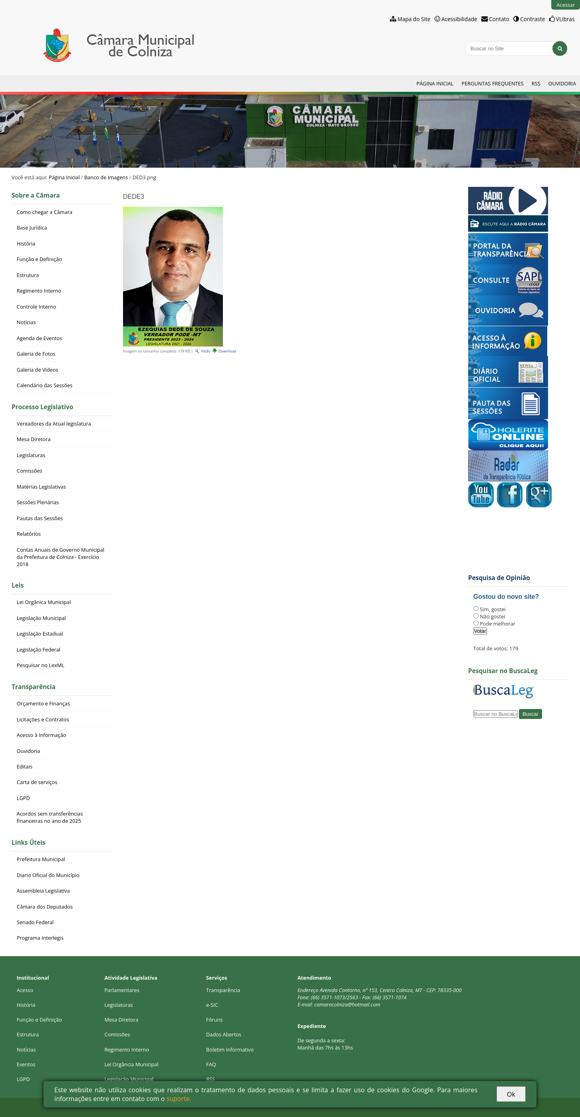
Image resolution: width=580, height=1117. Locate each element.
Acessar (565, 4)
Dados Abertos (223, 1034)
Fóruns (214, 1019)
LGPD (23, 1079)
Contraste (532, 19)
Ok (511, 1094)
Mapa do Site (414, 19)
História (26, 1004)
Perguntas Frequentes (492, 83)
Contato (499, 19)
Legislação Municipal (128, 1079)
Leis (18, 585)
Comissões (117, 1034)
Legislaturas (118, 1004)
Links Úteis (28, 842)
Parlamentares (121, 990)
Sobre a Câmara (36, 195)
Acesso (25, 990)
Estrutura (28, 1034)
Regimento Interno (126, 1049)
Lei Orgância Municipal (131, 1064)
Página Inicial (435, 83)
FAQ (211, 1064)
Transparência (34, 687)
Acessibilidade (459, 19)
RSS (536, 83)
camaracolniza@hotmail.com (347, 1004)
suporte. (179, 1098)
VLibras (565, 19)
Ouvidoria (562, 83)
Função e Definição (39, 1019)
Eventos (26, 1064)
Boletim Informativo (230, 1049)
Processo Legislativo (42, 407)
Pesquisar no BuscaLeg (503, 671)
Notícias (26, 1049)
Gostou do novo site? (506, 596)
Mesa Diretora (121, 1019)
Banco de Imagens (106, 177)
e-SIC (212, 1004)
